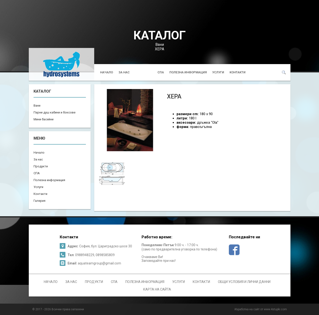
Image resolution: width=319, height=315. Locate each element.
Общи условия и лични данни (244, 282)
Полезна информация (188, 72)
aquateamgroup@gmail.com (99, 263)
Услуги (218, 72)
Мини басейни (44, 119)
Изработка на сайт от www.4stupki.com (261, 309)
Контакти (237, 72)
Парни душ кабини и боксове (54, 112)
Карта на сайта (157, 289)
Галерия (39, 200)
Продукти (143, 72)
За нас (124, 72)
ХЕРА (159, 49)
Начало (106, 72)
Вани (159, 44)
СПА (160, 72)
